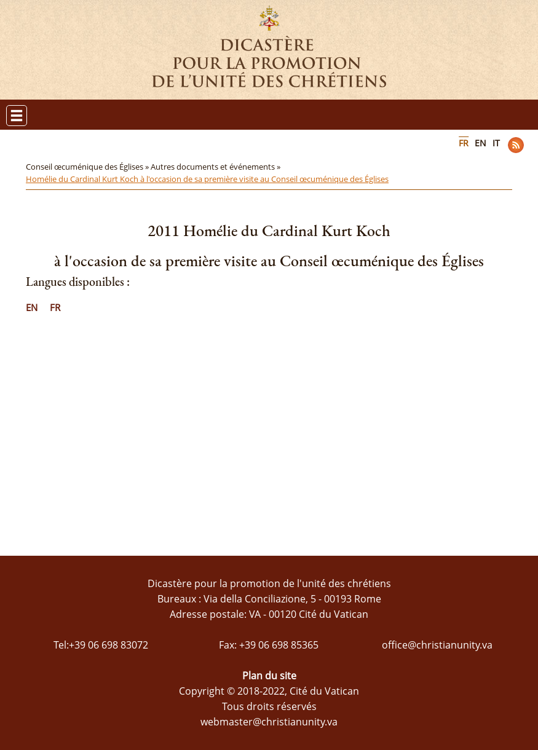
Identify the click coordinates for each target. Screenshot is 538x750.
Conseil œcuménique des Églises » (88, 166)
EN (480, 143)
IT (496, 143)
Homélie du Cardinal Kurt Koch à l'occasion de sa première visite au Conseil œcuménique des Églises (207, 178)
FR (464, 143)
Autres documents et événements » (216, 166)
